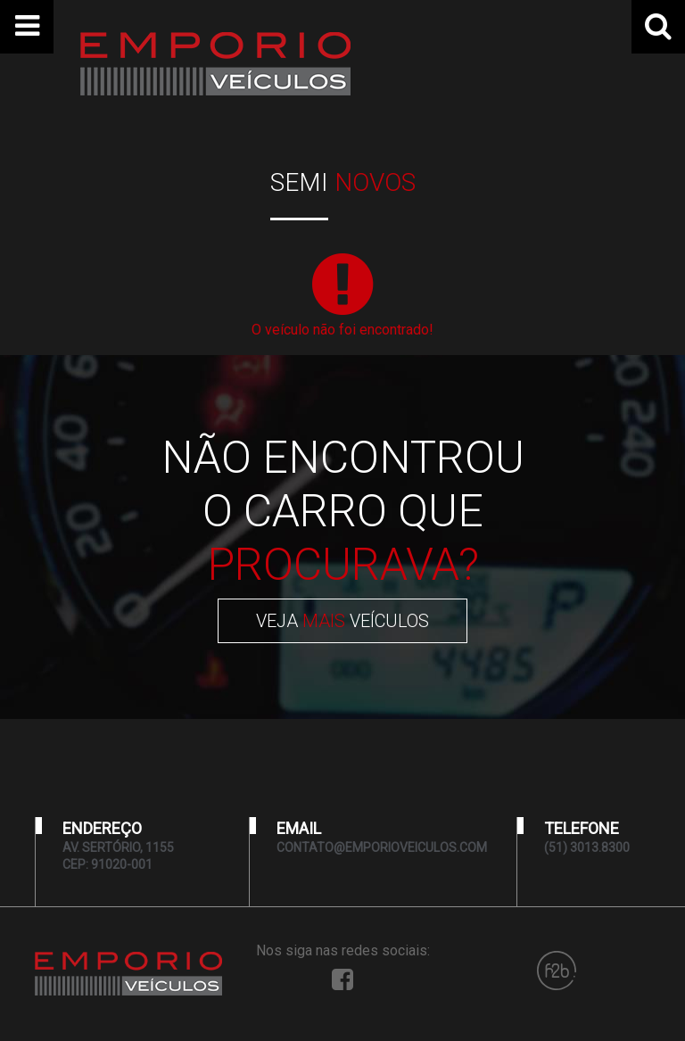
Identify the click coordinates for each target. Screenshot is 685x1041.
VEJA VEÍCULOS (342, 621)
